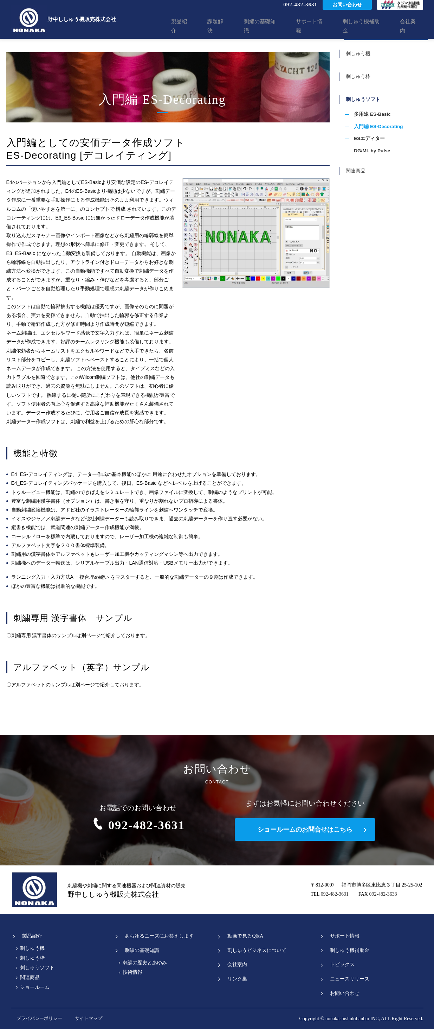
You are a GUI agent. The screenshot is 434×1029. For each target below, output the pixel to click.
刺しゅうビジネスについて (255, 950)
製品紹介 (207, 26)
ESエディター (371, 160)
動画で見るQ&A (243, 936)
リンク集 (234, 979)
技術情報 (132, 972)
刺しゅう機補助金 (370, 26)
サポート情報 (323, 26)
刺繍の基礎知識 (278, 26)
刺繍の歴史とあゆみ (145, 962)
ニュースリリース (347, 979)
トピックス (339, 964)
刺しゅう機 (362, 58)
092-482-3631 (300, 10)
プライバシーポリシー (37, 1018)
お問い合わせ (347, 10)
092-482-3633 (383, 894)
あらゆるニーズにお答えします (158, 936)
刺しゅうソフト (367, 115)
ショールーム (35, 987)
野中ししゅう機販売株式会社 (63, 19)
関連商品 (360, 196)
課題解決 (238, 26)
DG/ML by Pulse (375, 173)
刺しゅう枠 (362, 86)
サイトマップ (102, 1018)
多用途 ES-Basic (375, 133)
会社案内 (412, 26)
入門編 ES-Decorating (381, 146)
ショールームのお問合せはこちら (305, 829)
